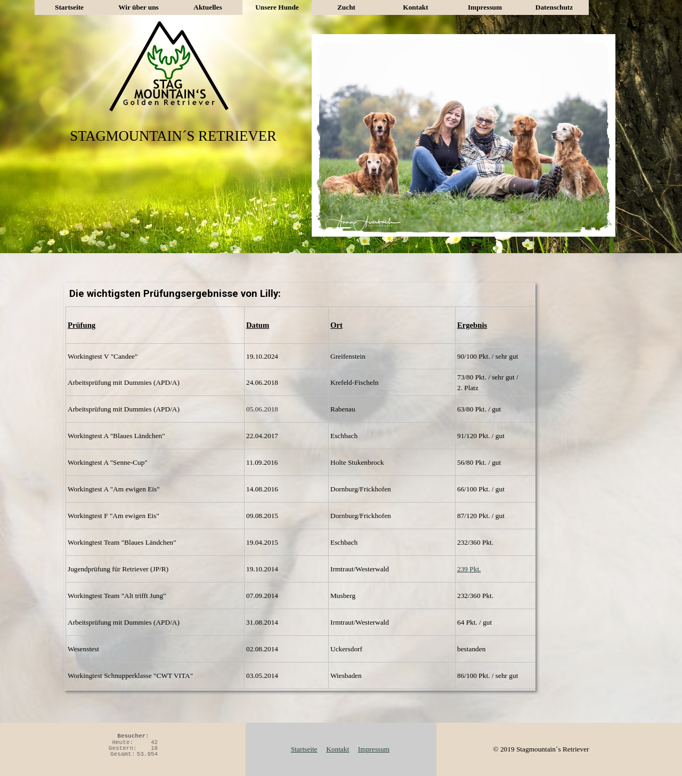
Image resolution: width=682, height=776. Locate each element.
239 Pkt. (469, 569)
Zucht (346, 7)
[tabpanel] (300, 497)
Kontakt (415, 7)
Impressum (485, 7)
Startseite (69, 7)
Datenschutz (554, 7)
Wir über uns (138, 7)
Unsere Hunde (277, 7)
